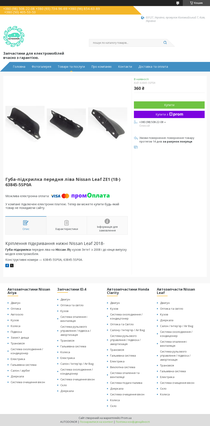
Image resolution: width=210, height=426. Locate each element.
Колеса (15, 326)
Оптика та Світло (122, 324)
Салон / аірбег (20, 370)
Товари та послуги (71, 66)
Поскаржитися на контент (96, 422)
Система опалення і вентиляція (73, 319)
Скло (63, 385)
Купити (169, 105)
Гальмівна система (23, 365)
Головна (19, 66)
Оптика (16, 308)
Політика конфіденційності (133, 422)
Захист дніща (20, 337)
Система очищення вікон (28, 382)
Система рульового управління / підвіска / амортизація (75, 331)
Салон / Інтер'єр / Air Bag (76, 364)
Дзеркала (17, 376)
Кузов (15, 320)
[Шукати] (165, 43)
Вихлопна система (122, 367)
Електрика (18, 359)
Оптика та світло (72, 305)
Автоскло (17, 314)
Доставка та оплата (153, 66)
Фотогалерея (41, 66)
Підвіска (16, 332)
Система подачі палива (126, 383)
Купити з (169, 114)
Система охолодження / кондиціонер (27, 351)
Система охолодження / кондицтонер (126, 316)
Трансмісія (18, 343)
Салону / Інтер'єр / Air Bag (127, 330)
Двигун (15, 303)
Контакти (125, 66)
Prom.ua (126, 418)
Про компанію (101, 66)
